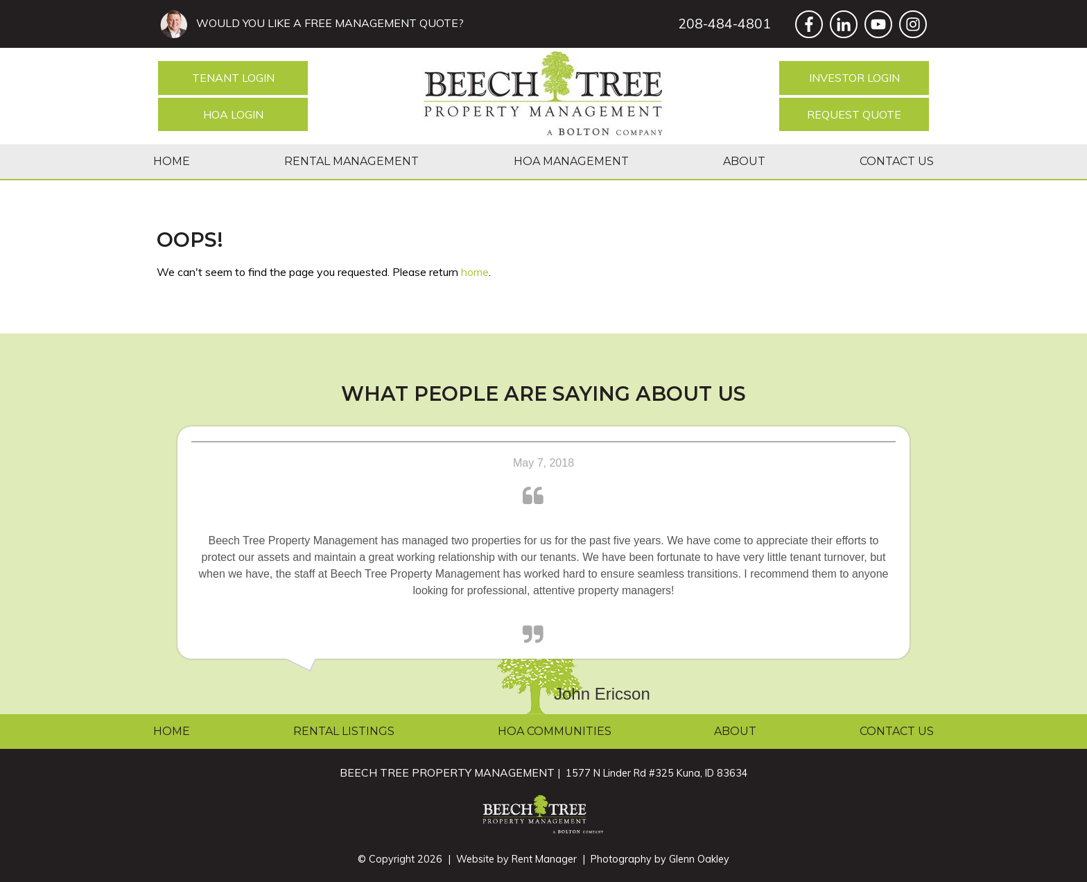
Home (171, 161)
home (475, 272)
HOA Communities (554, 731)
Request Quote (854, 114)
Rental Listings (343, 731)
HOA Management (571, 161)
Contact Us (897, 161)
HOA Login (233, 114)
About (744, 161)
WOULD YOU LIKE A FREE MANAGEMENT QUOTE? (327, 23)
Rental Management (351, 161)
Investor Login (854, 78)
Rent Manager (544, 859)
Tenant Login (233, 78)
